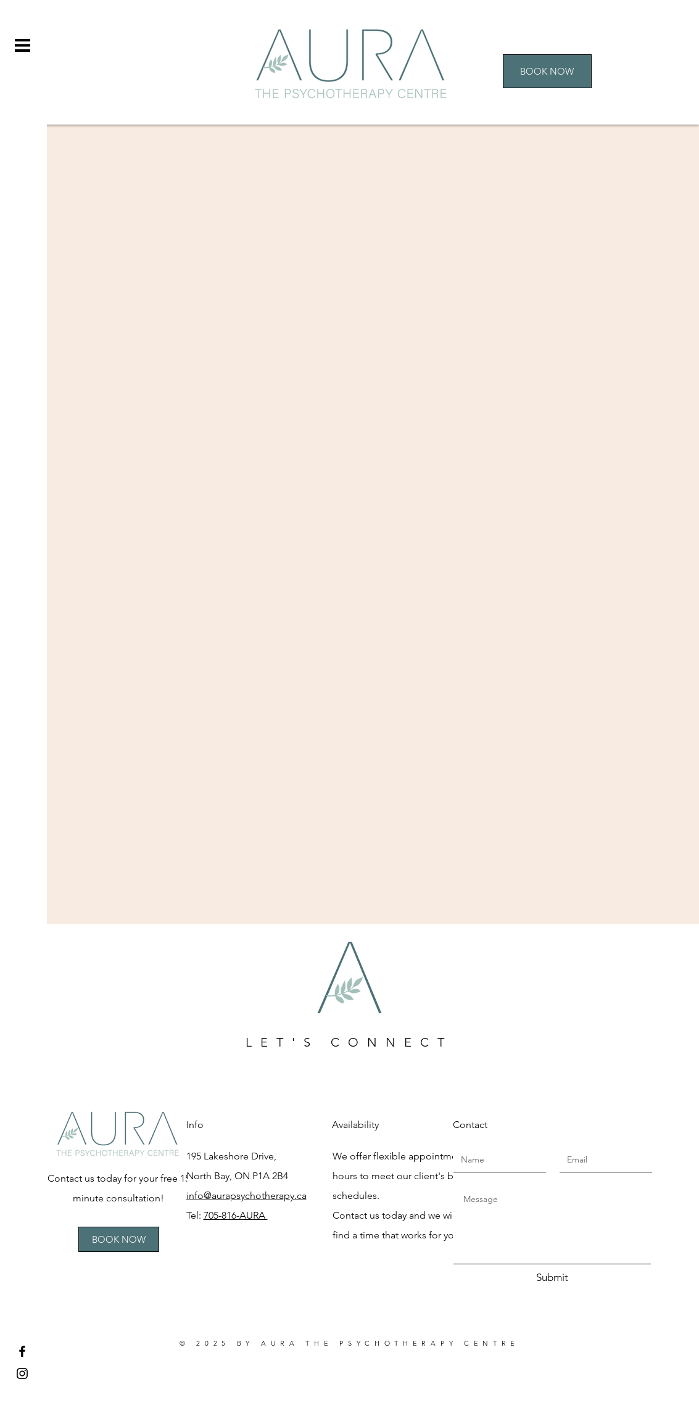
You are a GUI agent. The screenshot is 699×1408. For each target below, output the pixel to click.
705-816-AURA (236, 1215)
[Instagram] (22, 1373)
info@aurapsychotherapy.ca (246, 1195)
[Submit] (552, 1278)
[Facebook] (22, 1351)
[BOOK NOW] (547, 71)
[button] (22, 45)
